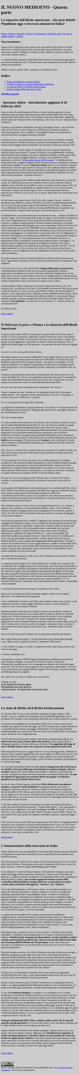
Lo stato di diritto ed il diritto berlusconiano (26, 86)
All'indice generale (10, 94)
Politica (29, 34)
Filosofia (21, 34)
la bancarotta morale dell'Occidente (38, 160)
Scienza (11, 34)
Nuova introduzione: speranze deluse (23, 81)
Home (4, 34)
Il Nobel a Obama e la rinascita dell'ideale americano (30, 84)
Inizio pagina (7, 313)
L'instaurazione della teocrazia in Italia (24, 89)
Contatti (19, 36)
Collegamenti (41, 34)
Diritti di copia (54, 34)
